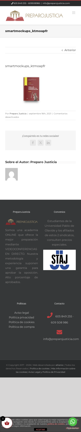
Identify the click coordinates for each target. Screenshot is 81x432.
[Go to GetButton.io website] (72, 428)
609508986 (34, 3)
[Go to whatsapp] (72, 421)
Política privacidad (21, 317)
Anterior (70, 50)
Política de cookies (21, 322)
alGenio (59, 365)
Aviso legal (21, 312)
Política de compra (21, 326)
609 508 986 (59, 322)
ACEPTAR (40, 430)
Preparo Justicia (18, 113)
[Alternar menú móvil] (74, 12)
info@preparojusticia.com (56, 3)
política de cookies (56, 424)
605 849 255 (20, 3)
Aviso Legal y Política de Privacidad (46, 372)
